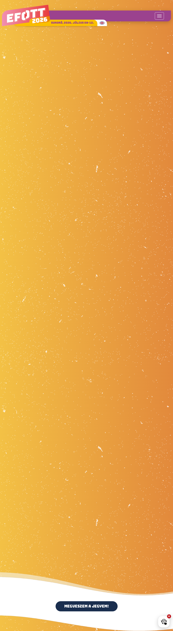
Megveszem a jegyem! (86, 606)
